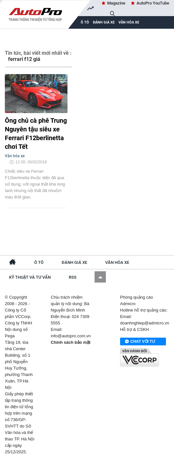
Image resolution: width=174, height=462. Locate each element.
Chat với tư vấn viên (140, 341)
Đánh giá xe (104, 22)
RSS (73, 277)
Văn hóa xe (128, 22)
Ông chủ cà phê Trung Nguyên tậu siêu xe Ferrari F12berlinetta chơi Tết (36, 133)
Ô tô (39, 262)
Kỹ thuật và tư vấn (30, 277)
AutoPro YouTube (153, 3)
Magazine (116, 3)
